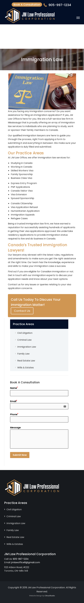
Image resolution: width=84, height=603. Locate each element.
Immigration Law (26, 346)
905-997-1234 (59, 5)
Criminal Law (24, 340)
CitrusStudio (50, 595)
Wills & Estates (25, 367)
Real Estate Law (26, 360)
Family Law (23, 353)
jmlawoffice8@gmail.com (25, 562)
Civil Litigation (24, 333)
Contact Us (22, 311)
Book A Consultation (27, 4)
